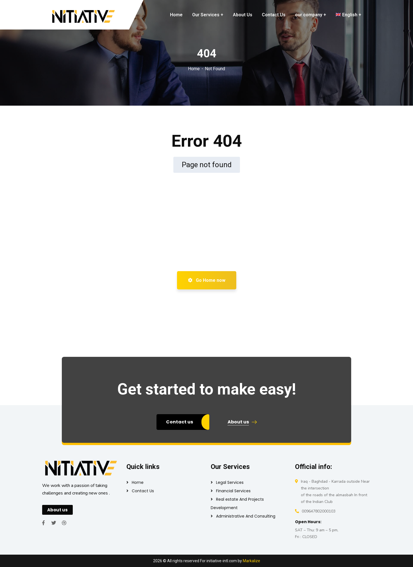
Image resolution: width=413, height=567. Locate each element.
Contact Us (143, 491)
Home (194, 68)
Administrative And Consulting (245, 516)
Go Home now (206, 280)
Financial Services (233, 491)
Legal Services (230, 482)
